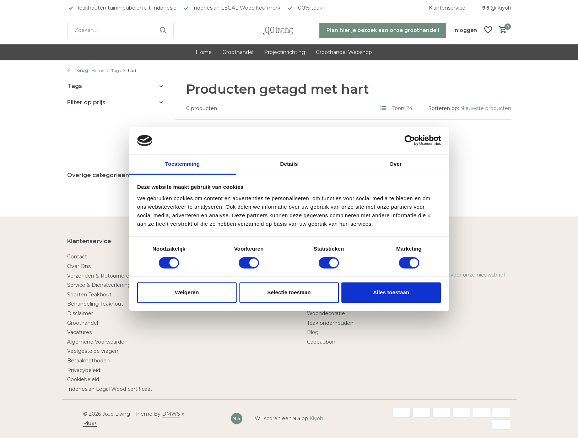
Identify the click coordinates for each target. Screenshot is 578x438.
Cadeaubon (321, 342)
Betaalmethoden (88, 360)
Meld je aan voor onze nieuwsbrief (463, 275)
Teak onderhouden (330, 323)
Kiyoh (504, 8)
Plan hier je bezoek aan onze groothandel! (382, 30)
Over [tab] (395, 164)
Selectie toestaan (289, 292)
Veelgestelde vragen (92, 351)
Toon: (398, 108)
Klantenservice (447, 8)
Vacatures (79, 332)
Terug (77, 70)
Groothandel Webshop (344, 52)
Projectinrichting (284, 52)
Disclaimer (80, 313)
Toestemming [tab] (182, 164)
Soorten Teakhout (89, 294)
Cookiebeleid (83, 379)
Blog (313, 332)
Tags (118, 70)
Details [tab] (289, 164)
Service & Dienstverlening (99, 285)
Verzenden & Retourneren (100, 276)
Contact (77, 256)
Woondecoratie (326, 313)
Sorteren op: (443, 108)
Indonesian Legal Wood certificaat (109, 389)
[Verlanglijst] (488, 30)
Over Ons (79, 266)
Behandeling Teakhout (95, 304)
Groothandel (237, 52)
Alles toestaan (391, 292)
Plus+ (90, 423)
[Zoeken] (120, 30)
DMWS (171, 414)
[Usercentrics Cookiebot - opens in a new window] (410, 140)
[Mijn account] (465, 30)
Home (204, 52)
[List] (383, 108)
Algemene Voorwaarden (97, 342)
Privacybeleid (83, 370)
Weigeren (187, 292)
